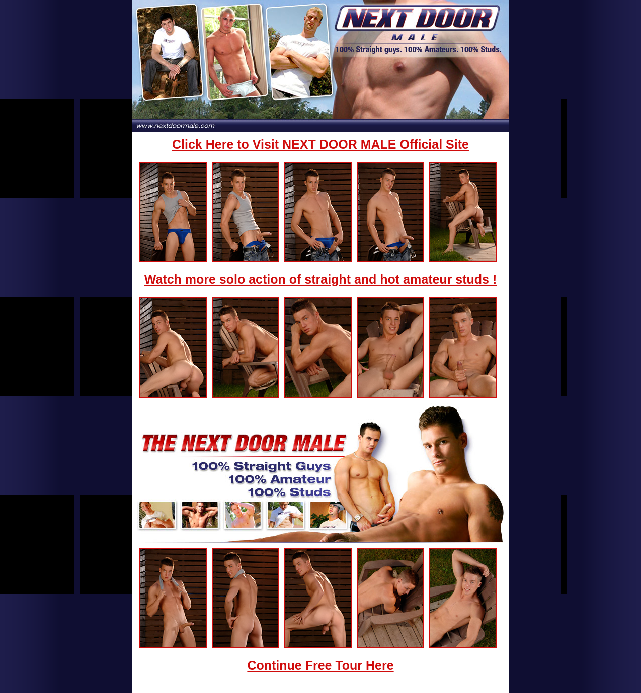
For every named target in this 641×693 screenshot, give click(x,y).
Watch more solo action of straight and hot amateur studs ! (320, 279)
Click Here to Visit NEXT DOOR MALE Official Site (320, 144)
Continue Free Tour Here (320, 665)
